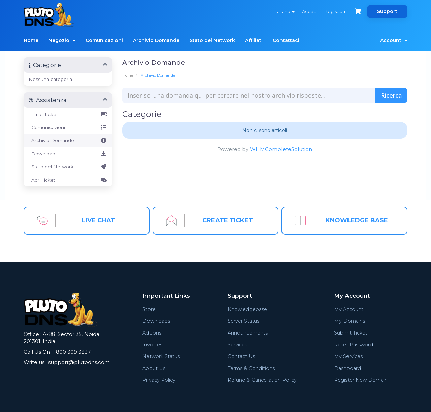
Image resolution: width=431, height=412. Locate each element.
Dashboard (347, 368)
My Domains (348, 321)
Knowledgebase (247, 309)
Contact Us (241, 356)
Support (387, 11)
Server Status (243, 321)
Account (393, 40)
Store (149, 309)
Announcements (247, 332)
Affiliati (254, 40)
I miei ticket (68, 114)
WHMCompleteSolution (281, 149)
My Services (348, 356)
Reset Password (353, 344)
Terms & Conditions (250, 368)
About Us (154, 368)
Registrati (334, 11)
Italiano (282, 11)
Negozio (61, 40)
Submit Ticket (350, 332)
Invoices (152, 344)
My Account (348, 309)
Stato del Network (212, 40)
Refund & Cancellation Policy (262, 380)
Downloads (156, 321)
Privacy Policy (159, 380)
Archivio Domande (156, 40)
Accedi (308, 11)
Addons (152, 332)
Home (31, 40)
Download (68, 154)
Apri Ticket (68, 180)
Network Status (162, 356)
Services (237, 344)
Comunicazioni (104, 40)
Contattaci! (287, 40)
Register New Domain (361, 380)
